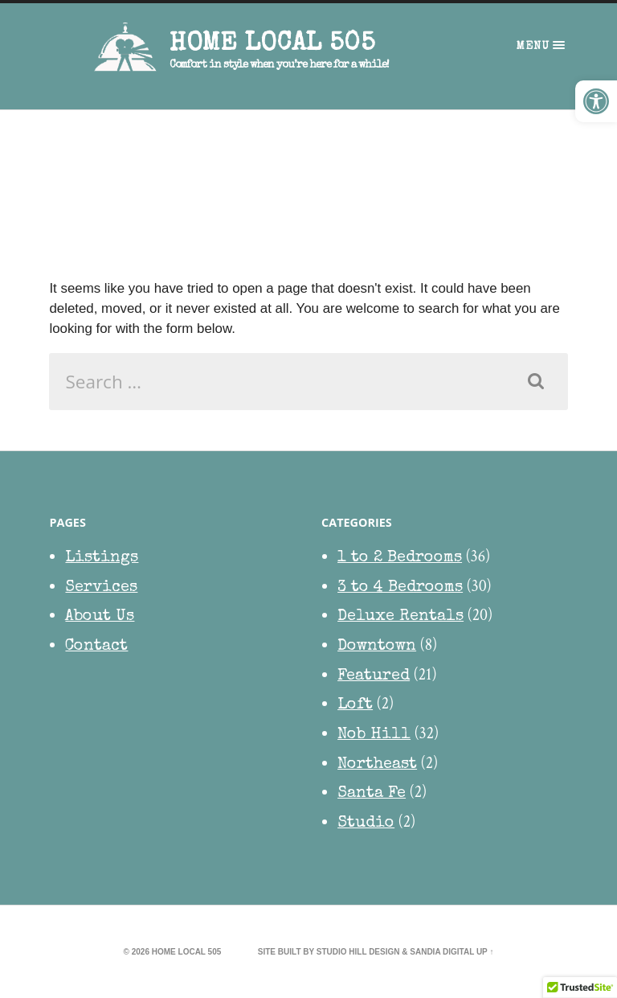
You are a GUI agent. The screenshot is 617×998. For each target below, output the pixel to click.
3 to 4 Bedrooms (400, 588)
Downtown (376, 647)
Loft (355, 705)
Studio (365, 823)
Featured (373, 676)
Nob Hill (374, 735)
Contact (96, 647)
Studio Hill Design (358, 951)
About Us (99, 617)
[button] (596, 101)
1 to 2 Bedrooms (399, 558)
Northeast (377, 765)
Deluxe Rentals (400, 617)
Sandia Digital (442, 951)
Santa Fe (371, 794)
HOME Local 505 (272, 44)
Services (101, 588)
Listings (101, 558)
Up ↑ (485, 951)
